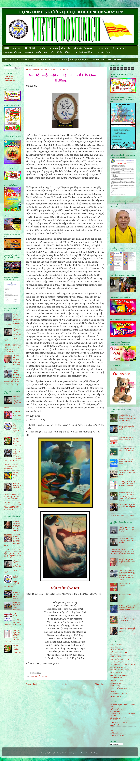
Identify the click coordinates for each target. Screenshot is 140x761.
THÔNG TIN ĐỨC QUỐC (118, 735)
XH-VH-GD (113, 696)
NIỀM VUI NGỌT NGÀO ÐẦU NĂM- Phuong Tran (17, 415)
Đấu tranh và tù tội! (125, 595)
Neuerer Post (31, 684)
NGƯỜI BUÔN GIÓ (116, 733)
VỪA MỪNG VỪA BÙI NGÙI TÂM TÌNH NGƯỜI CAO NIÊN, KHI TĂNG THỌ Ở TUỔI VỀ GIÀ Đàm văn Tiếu (127, 496)
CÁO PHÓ (113, 647)
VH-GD (112, 691)
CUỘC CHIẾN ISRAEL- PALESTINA (121, 664)
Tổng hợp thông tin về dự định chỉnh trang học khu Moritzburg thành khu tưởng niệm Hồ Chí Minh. (127, 417)
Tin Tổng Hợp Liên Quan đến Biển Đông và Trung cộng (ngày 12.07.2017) (126, 529)
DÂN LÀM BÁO (115, 725)
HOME (6, 48)
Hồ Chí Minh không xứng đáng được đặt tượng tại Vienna (126, 427)
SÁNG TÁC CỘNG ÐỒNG (83, 48)
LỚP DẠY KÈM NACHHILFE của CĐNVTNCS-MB (10, 78)
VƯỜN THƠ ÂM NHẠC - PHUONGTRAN (118, 710)
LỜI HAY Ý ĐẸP (115, 672)
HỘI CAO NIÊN (118, 48)
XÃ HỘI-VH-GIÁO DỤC (12, 52)
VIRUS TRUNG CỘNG (117, 694)
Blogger (96, 753)
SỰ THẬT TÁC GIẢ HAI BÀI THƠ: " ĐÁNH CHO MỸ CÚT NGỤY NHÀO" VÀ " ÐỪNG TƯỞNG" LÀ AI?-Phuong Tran (12, 347)
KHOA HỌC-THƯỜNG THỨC (36, 52)
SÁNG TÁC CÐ (61, 59)
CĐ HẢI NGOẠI (115, 649)
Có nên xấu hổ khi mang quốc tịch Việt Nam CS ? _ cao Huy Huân (127, 450)
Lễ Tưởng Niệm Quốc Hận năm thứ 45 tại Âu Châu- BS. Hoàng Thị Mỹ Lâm (127, 483)
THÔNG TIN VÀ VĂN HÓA (118, 722)
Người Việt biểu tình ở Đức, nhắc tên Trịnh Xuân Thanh (16, 606)
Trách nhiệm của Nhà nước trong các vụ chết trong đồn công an (127, 629)
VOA (111, 730)
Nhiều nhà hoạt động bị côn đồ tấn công (17, 486)
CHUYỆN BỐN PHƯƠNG (83, 52)
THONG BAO (30, 48)
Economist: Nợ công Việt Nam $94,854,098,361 (126, 438)
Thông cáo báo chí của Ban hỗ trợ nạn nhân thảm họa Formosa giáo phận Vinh (127, 506)
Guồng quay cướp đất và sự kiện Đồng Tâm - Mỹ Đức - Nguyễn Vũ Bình (11, 496)
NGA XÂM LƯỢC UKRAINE (119, 675)
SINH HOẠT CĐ (115, 680)
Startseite (66, 684)
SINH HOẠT (17, 48)
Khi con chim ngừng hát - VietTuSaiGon (122, 515)
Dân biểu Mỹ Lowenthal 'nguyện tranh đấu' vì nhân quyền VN (127, 561)
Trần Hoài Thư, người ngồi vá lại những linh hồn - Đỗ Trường (16, 526)
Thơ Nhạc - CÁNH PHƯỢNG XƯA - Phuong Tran (17, 441)
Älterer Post (100, 684)
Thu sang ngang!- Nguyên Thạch (15, 475)
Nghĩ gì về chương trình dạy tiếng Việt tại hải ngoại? (126, 461)
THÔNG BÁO (9, 59)
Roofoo (83, 753)
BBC (111, 728)
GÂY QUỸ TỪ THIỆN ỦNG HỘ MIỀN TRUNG (16, 594)
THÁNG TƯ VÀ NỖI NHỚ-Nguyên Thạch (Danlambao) (11, 466)
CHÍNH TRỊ (53, 48)
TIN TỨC (42, 48)
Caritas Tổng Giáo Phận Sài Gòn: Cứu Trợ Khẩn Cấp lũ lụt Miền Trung (127, 618)
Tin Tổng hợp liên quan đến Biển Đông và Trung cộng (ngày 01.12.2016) (127, 607)
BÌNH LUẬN (65, 48)
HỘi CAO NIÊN (115, 667)
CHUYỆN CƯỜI (102, 48)
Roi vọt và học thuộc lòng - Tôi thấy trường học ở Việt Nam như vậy (127, 472)
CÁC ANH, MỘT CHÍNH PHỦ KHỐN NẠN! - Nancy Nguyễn (127, 540)
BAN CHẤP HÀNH (103, 52)
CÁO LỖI (113, 369)
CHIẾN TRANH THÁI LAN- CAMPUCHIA (118, 653)
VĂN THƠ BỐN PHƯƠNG (60, 52)
